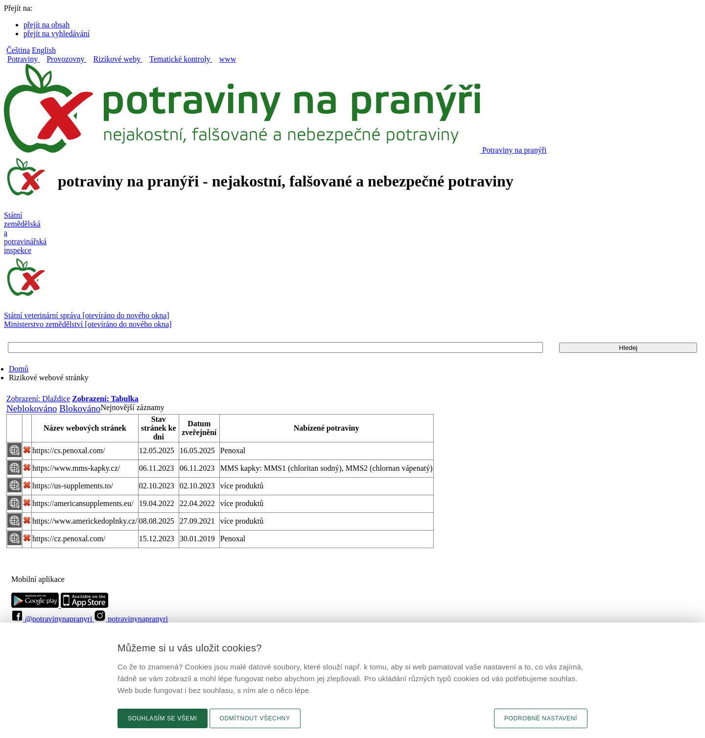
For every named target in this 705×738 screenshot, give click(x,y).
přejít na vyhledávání (57, 33)
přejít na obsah (47, 25)
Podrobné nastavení (540, 718)
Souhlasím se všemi (162, 718)
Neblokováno (31, 408)
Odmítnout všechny (255, 718)
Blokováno (79, 408)
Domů (18, 369)
